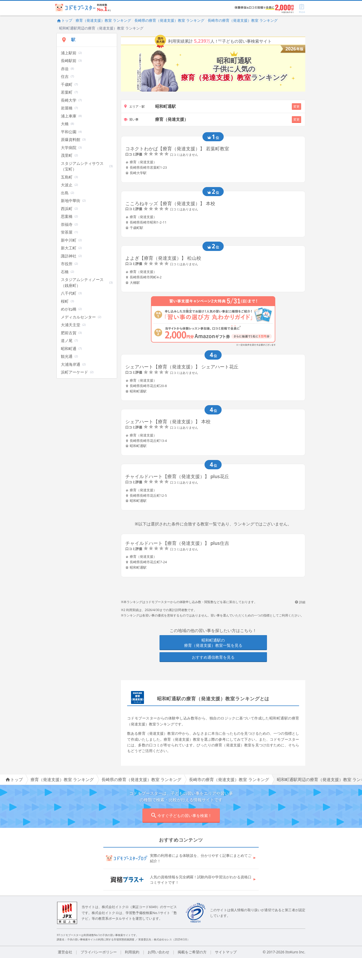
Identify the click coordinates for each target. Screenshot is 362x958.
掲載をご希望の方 (192, 951)
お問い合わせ (158, 951)
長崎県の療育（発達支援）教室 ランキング (169, 20)
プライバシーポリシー (99, 951)
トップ (64, 20)
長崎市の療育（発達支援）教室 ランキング (243, 20)
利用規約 (132, 951)
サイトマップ (226, 951)
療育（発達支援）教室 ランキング (103, 20)
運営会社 (65, 951)
